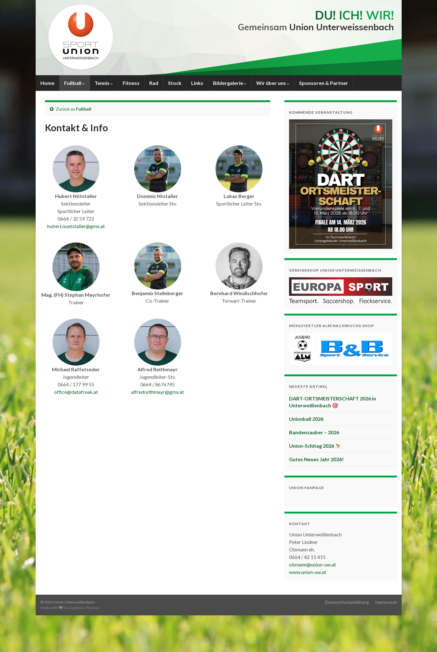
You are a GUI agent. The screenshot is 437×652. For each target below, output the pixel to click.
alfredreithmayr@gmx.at (157, 392)
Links (197, 83)
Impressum (386, 602)
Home (47, 83)
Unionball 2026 (306, 419)
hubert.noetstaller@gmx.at (76, 226)
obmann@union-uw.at (312, 564)
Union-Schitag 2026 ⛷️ (315, 446)
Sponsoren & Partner (323, 83)
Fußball (74, 83)
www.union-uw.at (307, 572)
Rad (153, 83)
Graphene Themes (83, 607)
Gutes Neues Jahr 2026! (316, 459)
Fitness (131, 83)
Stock (174, 83)
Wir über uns (272, 83)
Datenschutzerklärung (347, 602)
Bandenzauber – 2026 (314, 432)
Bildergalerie (229, 83)
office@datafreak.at (76, 392)
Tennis (103, 83)
